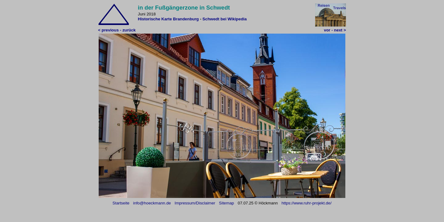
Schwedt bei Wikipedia (225, 19)
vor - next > (335, 30)
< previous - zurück (117, 30)
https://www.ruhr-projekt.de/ (306, 203)
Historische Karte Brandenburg (168, 19)
